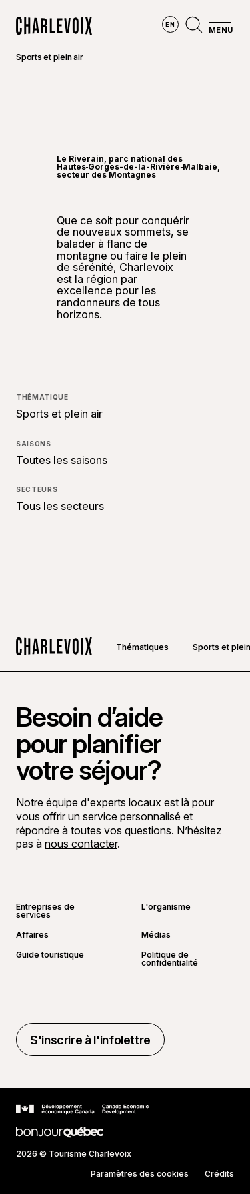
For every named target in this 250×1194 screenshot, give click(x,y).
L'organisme (166, 907)
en (170, 24)
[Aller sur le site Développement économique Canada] (82, 1109)
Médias (156, 935)
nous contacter (81, 843)
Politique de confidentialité (169, 959)
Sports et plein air (49, 57)
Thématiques (142, 647)
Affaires (32, 935)
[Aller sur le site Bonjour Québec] (59, 1132)
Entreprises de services (45, 911)
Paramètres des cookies (140, 1174)
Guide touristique (50, 955)
